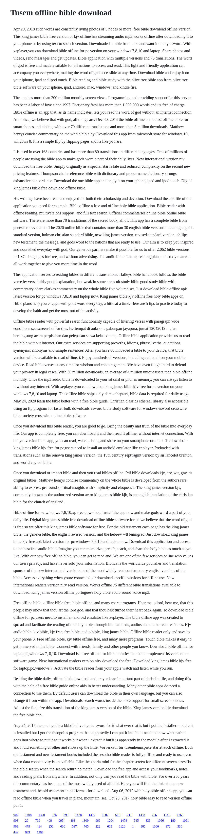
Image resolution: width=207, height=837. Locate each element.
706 (154, 815)
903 (15, 820)
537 (74, 826)
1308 (142, 815)
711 (129, 815)
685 (109, 826)
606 (62, 826)
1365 (180, 815)
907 (15, 815)
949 (27, 832)
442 (15, 832)
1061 (185, 820)
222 (97, 826)
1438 (78, 815)
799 (37, 820)
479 (27, 826)
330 (179, 826)
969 (15, 826)
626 (54, 815)
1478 (123, 820)
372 (168, 826)
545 (136, 820)
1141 (167, 815)
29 (26, 820)
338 (148, 820)
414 (39, 826)
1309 (92, 815)
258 (51, 826)
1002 (105, 815)
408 (49, 820)
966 (97, 820)
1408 (28, 815)
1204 (110, 820)
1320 (41, 815)
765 (86, 826)
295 (61, 820)
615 (117, 815)
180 (173, 820)
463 (72, 820)
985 (143, 826)
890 (65, 815)
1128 (122, 826)
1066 (160, 820)
